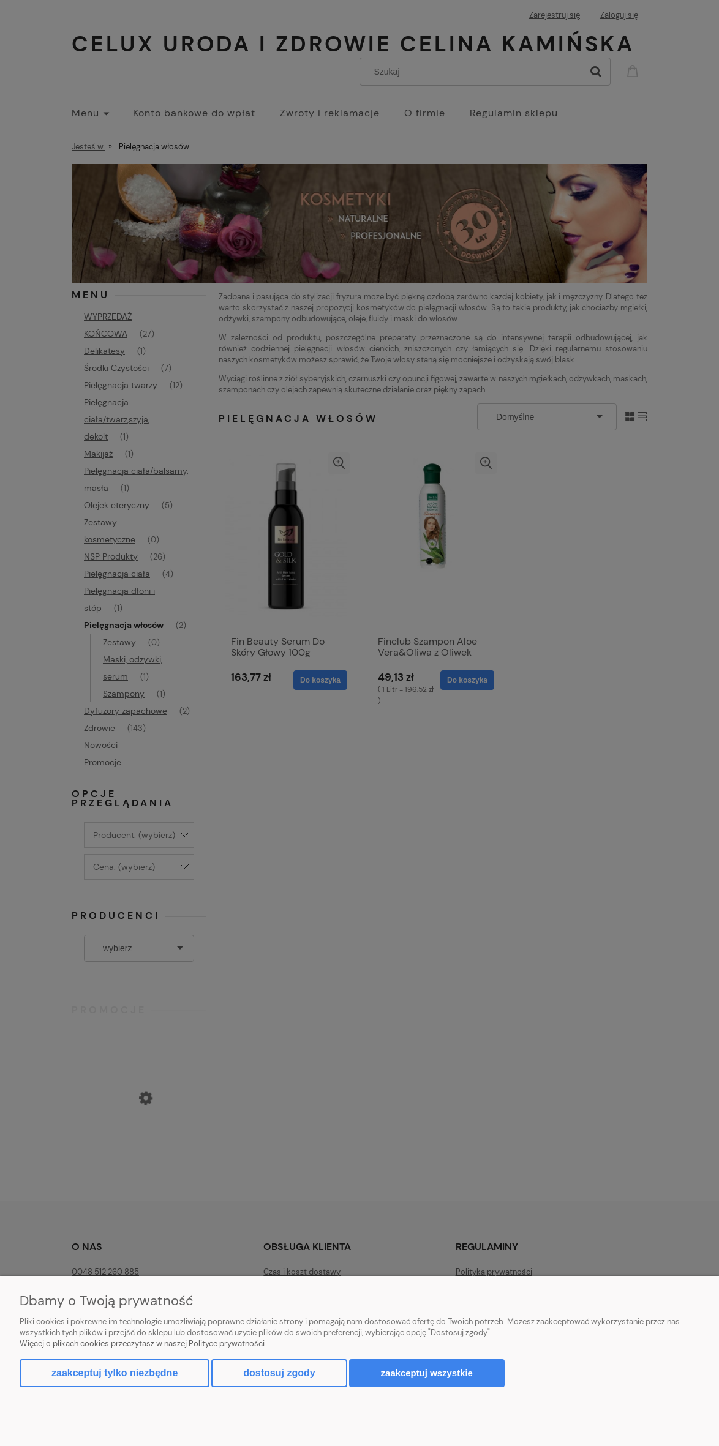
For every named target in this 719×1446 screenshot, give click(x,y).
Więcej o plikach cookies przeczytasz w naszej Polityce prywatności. (143, 1343)
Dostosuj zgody (279, 1373)
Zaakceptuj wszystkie (427, 1373)
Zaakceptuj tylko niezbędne (114, 1373)
